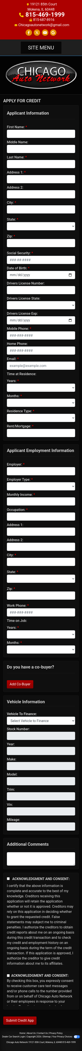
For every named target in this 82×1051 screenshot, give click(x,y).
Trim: (11, 789)
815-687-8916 (44, 20)
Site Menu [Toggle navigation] (41, 48)
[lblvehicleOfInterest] (41, 721)
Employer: (14, 464)
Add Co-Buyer (20, 684)
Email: (11, 359)
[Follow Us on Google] (53, 32)
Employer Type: (18, 479)
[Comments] (41, 859)
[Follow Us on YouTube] (45, 32)
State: (11, 219)
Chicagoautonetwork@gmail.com (43, 25)
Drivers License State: (23, 298)
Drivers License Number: (25, 283)
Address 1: (15, 172)
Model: (12, 774)
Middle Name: (17, 142)
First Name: (16, 127)
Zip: (10, 236)
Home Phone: (17, 344)
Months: (13, 396)
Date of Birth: (17, 268)
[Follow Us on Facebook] (29, 32)
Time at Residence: (21, 374)
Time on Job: (17, 621)
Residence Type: (19, 411)
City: (10, 203)
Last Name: (15, 157)
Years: (12, 381)
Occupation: (16, 510)
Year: (11, 744)
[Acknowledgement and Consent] (8, 878)
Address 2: (15, 187)
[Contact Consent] (8, 975)
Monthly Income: (20, 495)
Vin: (10, 805)
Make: (11, 759)
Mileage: (13, 820)
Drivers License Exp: (22, 313)
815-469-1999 (45, 14)
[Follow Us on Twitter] (37, 32)
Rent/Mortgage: (19, 426)
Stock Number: (18, 729)
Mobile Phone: (18, 329)
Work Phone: (16, 606)
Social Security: (19, 253)
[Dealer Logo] (41, 75)
